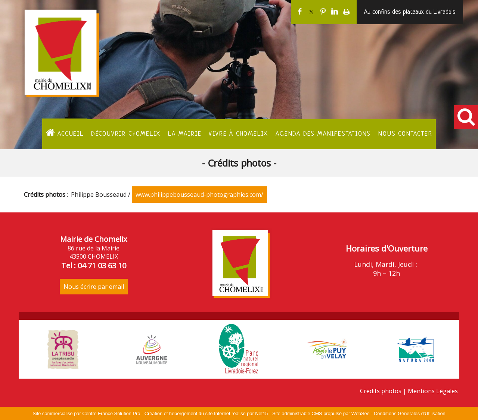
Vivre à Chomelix (238, 134)
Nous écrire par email (93, 286)
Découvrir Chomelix (126, 134)
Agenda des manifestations (323, 134)
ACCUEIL (65, 133)
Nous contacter (405, 134)
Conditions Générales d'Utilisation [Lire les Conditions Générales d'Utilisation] (410, 413)
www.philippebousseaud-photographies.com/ (199, 194)
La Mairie (184, 134)
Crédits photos (380, 391)
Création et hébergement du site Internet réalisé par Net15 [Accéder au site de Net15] (206, 413)
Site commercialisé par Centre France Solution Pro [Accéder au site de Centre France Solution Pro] (86, 413)
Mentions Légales (433, 391)
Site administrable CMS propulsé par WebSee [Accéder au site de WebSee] (321, 413)
